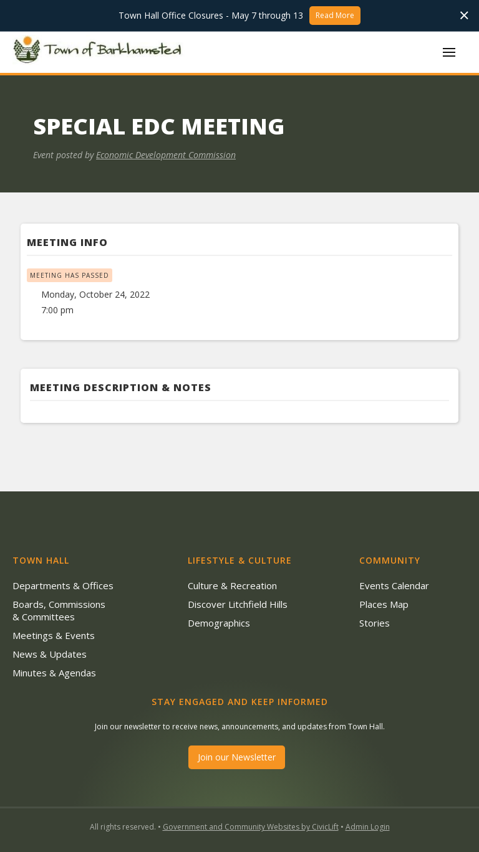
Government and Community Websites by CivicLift (251, 826)
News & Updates (49, 654)
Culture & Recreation (232, 585)
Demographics (219, 623)
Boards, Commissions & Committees (58, 610)
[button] (449, 52)
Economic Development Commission (166, 155)
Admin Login (368, 826)
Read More (335, 15)
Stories (374, 623)
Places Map (384, 604)
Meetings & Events (53, 635)
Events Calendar (394, 585)
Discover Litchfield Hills (238, 604)
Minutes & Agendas (54, 672)
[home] (99, 52)
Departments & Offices (63, 585)
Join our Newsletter (237, 757)
